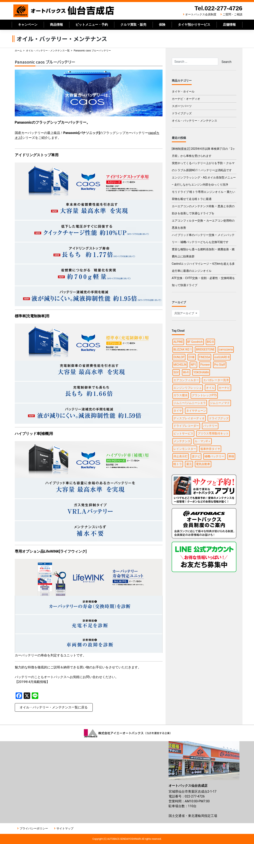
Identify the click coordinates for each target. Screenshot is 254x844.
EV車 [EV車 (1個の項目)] (191, 357)
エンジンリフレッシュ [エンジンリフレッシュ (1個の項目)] (187, 387)
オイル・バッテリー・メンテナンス (194, 120)
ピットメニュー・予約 (91, 25)
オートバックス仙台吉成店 (64, 10)
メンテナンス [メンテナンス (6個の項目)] (181, 441)
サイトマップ (64, 828)
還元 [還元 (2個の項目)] (189, 464)
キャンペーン (27, 25)
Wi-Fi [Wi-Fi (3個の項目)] (186, 372)
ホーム (18, 50)
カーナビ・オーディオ (186, 98)
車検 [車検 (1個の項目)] (231, 456)
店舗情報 (229, 25)
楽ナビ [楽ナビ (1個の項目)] (196, 456)
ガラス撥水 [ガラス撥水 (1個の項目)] (180, 395)
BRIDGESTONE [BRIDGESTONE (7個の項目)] (205, 349)
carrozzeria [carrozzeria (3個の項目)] (226, 349)
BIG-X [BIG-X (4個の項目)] (210, 341)
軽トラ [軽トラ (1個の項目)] (177, 464)
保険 (162, 25)
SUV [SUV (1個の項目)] (176, 372)
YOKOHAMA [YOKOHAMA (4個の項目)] (201, 372)
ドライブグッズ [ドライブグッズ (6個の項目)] (219, 418)
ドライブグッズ (182, 113)
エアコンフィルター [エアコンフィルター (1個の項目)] (186, 380)
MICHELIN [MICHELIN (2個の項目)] (179, 364)
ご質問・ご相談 (232, 14)
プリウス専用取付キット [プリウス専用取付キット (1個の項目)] (213, 433)
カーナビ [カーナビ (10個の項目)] (224, 387)
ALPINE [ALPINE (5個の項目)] (178, 341)
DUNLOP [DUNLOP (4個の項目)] (178, 357)
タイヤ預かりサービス (194, 25)
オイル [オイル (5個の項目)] (210, 387)
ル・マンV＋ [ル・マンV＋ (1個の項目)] (203, 441)
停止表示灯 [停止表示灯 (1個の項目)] (180, 456)
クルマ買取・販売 (133, 25)
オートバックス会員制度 (200, 14)
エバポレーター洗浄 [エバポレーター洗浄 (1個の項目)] (216, 380)
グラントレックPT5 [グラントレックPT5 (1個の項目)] (204, 395)
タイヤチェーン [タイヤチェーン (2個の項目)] (196, 410)
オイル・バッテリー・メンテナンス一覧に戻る (54, 707)
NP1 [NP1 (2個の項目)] (193, 364)
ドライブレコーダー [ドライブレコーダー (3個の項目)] (186, 425)
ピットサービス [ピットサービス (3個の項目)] (183, 433)
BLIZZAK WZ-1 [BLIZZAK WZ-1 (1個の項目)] (182, 349)
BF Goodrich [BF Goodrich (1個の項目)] (195, 341)
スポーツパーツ (182, 106)
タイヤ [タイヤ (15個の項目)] (177, 410)
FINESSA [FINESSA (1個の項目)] (204, 357)
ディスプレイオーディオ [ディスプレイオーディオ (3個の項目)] (189, 418)
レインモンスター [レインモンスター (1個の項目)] (184, 448)
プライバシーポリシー (34, 828)
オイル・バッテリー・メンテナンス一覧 (48, 50)
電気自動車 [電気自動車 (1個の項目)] (203, 464)
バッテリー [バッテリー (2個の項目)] (210, 425)
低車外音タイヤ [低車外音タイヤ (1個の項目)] (210, 448)
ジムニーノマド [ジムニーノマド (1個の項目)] (220, 402)
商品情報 (56, 25)
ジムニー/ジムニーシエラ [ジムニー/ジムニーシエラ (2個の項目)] (189, 402)
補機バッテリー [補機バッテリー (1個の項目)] (214, 456)
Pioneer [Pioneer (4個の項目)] (205, 364)
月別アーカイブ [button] (184, 313)
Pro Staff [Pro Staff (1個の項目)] (219, 364)
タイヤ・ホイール (183, 91)
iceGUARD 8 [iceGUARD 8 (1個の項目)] (222, 357)
